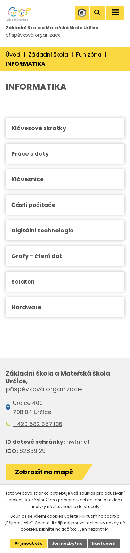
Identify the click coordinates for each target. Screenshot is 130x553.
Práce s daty (30, 154)
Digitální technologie (42, 230)
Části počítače (33, 205)
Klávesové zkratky (38, 128)
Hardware (26, 307)
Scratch (23, 282)
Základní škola (48, 54)
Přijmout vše (28, 543)
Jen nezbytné (67, 543)
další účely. (88, 506)
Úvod (13, 54)
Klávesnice (27, 179)
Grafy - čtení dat (36, 256)
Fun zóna (88, 54)
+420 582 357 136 (37, 424)
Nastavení (104, 543)
